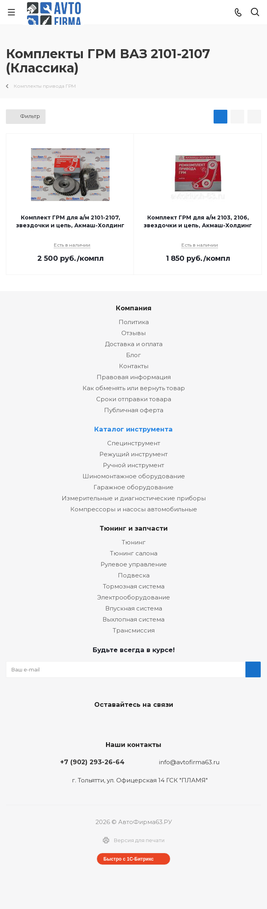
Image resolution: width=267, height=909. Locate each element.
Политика (134, 322)
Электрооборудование (133, 597)
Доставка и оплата (134, 344)
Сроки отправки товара (133, 399)
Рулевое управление (134, 564)
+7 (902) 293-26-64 (92, 762)
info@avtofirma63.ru (189, 762)
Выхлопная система (133, 619)
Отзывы (133, 333)
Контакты (133, 366)
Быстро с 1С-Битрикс (129, 859)
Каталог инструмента (133, 429)
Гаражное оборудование (133, 487)
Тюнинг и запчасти (134, 528)
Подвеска (134, 575)
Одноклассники (151, 723)
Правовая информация (134, 377)
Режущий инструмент (133, 454)
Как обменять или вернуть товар (133, 388)
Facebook (131, 723)
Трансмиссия (134, 630)
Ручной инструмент (133, 465)
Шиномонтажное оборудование (133, 476)
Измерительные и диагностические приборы (134, 498)
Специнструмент (133, 443)
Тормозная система (134, 586)
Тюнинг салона (133, 553)
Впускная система (133, 608)
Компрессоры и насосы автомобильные (133, 509)
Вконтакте (112, 723)
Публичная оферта (133, 410)
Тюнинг (134, 542)
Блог (133, 355)
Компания (134, 308)
